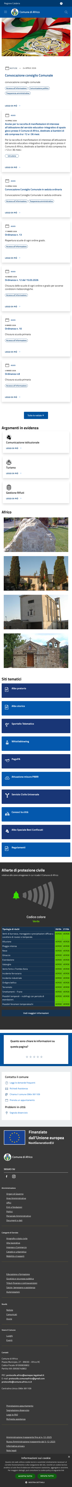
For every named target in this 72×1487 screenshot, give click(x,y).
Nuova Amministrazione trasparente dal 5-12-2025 (30, 1441)
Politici (9, 1211)
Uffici (8, 1202)
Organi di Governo (14, 1193)
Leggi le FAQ (12, 1414)
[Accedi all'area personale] (61, 3)
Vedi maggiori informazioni (36, 1013)
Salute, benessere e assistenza (20, 1287)
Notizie (13, 68)
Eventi (9, 1340)
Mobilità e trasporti (15, 1256)
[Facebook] (6, 1176)
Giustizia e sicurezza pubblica (20, 1278)
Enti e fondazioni (14, 1207)
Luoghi (9, 1335)
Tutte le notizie (36, 415)
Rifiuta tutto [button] (47, 1476)
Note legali (11, 1450)
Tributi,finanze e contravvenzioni (21, 1283)
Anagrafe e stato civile (16, 1238)
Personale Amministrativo (18, 1216)
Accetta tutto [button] (25, 1476)
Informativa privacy (15, 1446)
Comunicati (11, 1314)
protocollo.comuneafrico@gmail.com (27, 1378)
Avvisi (10, 115)
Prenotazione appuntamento (19, 1405)
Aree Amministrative (16, 1198)
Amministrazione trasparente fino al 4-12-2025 (29, 1437)
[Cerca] (66, 12)
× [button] (69, 1457)
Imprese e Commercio (16, 1247)
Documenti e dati (14, 1220)
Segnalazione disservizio (17, 1410)
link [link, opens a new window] (62, 1470)
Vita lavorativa (13, 1243)
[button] (36, 1482)
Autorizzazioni (13, 1292)
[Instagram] (14, 1176)
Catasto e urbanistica (16, 1251)
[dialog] (36, 1470)
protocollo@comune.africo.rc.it (17, 1381)
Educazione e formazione (18, 1274)
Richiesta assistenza (15, 1419)
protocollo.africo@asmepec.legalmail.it (25, 1375)
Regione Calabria (12, 3)
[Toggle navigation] (5, 12)
